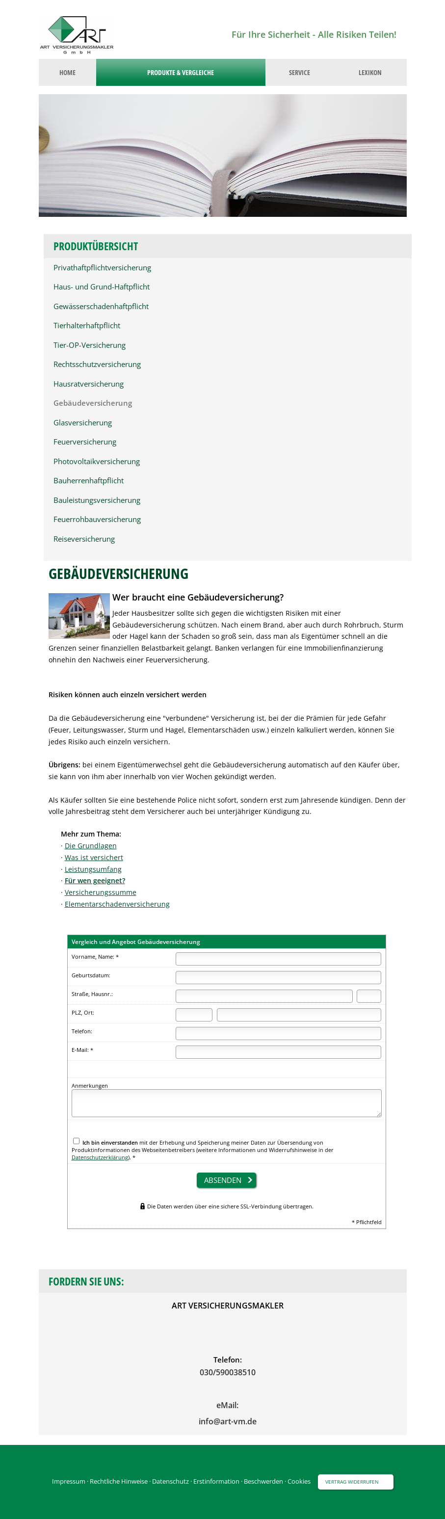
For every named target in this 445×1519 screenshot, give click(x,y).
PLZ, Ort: (83, 1012)
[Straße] (264, 996)
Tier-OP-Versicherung (89, 345)
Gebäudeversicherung (92, 403)
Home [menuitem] (67, 72)
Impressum (68, 1481)
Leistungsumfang (93, 869)
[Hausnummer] (369, 996)
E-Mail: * (82, 1049)
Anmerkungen (90, 1085)
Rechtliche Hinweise (119, 1481)
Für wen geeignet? (95, 880)
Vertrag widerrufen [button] (352, 1481)
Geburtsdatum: (91, 975)
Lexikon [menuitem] (370, 72)
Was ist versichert (94, 857)
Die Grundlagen (91, 845)
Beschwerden (263, 1481)
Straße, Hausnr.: (92, 993)
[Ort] (299, 1014)
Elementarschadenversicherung (117, 904)
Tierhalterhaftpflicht (86, 325)
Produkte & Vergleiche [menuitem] (180, 72)
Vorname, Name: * (95, 956)
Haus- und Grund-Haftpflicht (101, 286)
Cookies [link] (299, 1481)
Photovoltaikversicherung (96, 461)
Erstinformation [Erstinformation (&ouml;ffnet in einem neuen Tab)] (216, 1481)
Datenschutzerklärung (100, 1157)
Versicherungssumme (100, 892)
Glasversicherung (82, 422)
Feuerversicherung (84, 441)
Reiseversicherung (84, 539)
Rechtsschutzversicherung (97, 364)
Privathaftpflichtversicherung (102, 267)
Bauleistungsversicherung (96, 500)
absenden (222, 1180)
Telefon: (82, 1031)
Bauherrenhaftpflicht (88, 480)
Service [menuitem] (299, 72)
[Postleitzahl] (194, 1014)
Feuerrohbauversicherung (97, 519)
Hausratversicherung (88, 384)
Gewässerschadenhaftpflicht (101, 306)
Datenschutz (170, 1481)
